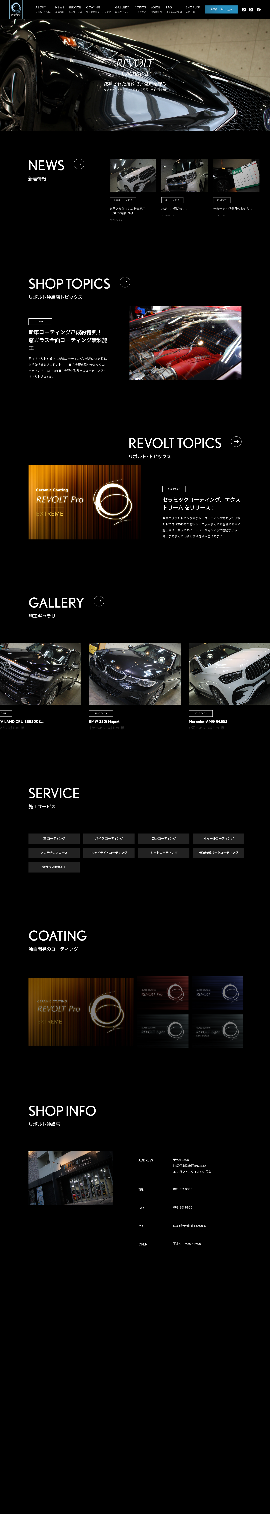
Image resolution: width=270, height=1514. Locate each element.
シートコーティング (163, 853)
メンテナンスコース (54, 853)
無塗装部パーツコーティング (218, 853)
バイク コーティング (109, 839)
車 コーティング (54, 839)
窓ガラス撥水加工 (54, 867)
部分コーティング (164, 839)
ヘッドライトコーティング (109, 853)
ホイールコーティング (219, 839)
